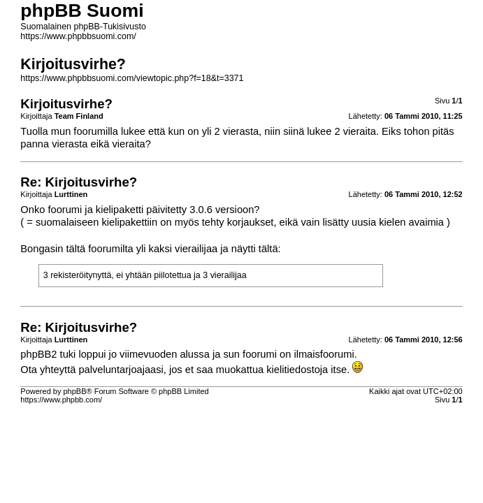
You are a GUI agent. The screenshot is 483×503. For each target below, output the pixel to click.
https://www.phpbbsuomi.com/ (78, 36)
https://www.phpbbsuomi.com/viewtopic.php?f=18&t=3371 (131, 78)
